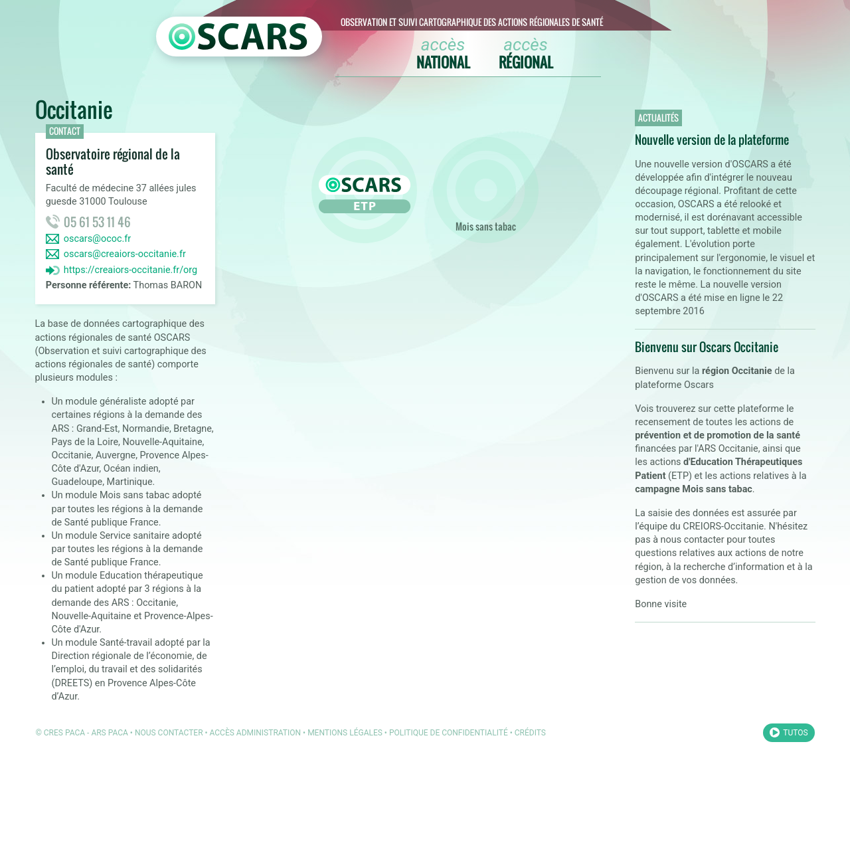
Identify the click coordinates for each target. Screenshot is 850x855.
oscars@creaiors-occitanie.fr (125, 254)
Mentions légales (344, 732)
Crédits (530, 732)
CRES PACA (64, 732)
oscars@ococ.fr (97, 238)
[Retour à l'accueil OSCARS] (239, 36)
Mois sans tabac (485, 190)
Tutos (795, 732)
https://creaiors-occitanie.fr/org (130, 270)
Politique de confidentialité (448, 732)
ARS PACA (109, 732)
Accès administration (255, 732)
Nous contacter (169, 732)
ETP (364, 190)
